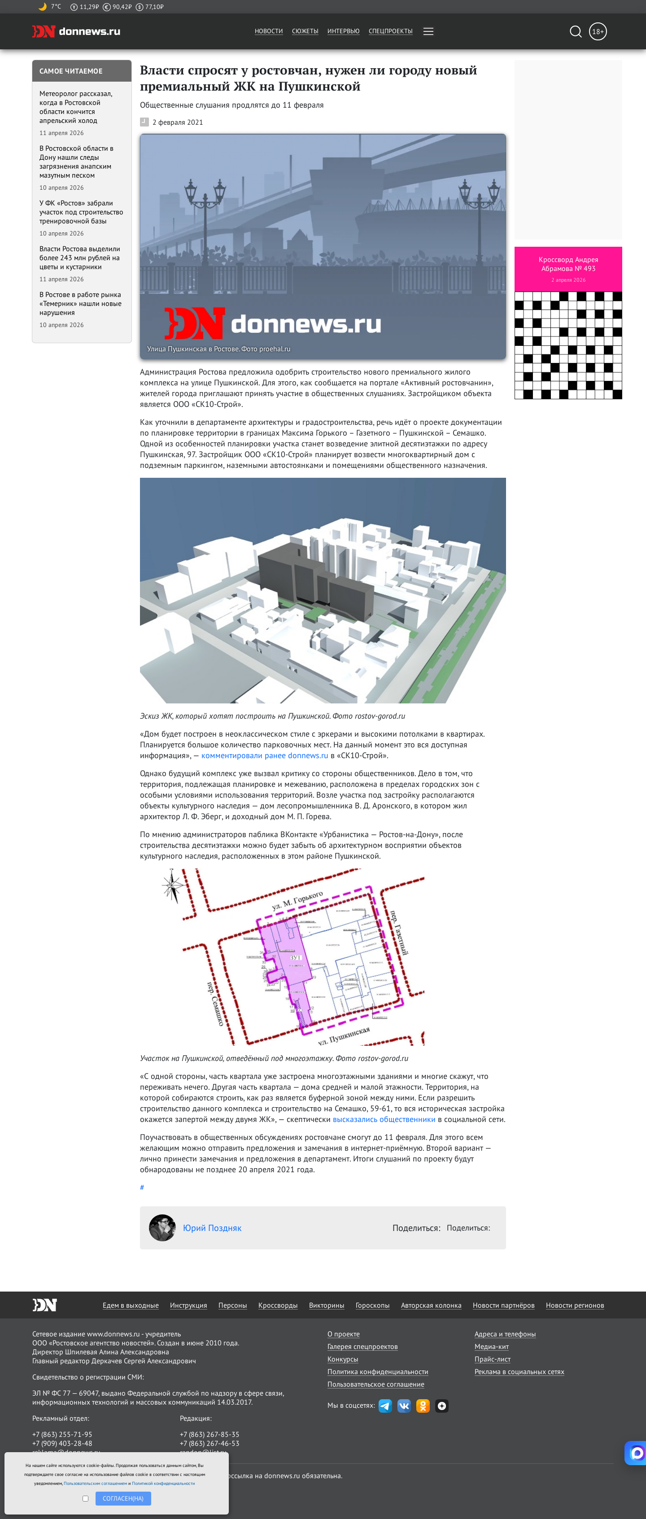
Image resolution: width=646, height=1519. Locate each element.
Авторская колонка (431, 1305)
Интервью (343, 31)
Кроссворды (278, 1305)
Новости (269, 31)
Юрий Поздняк (195, 1227)
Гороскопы (373, 1305)
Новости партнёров (504, 1305)
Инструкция (188, 1305)
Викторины (327, 1305)
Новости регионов (575, 1305)
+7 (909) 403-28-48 (62, 1443)
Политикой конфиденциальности (163, 1483)
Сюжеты (305, 31)
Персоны (232, 1305)
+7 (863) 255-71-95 (62, 1434)
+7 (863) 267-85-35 (210, 1434)
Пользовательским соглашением (95, 1483)
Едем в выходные (131, 1305)
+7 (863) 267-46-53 (210, 1443)
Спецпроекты (391, 31)
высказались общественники (384, 1119)
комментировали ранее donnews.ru (264, 755)
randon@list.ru (203, 1452)
